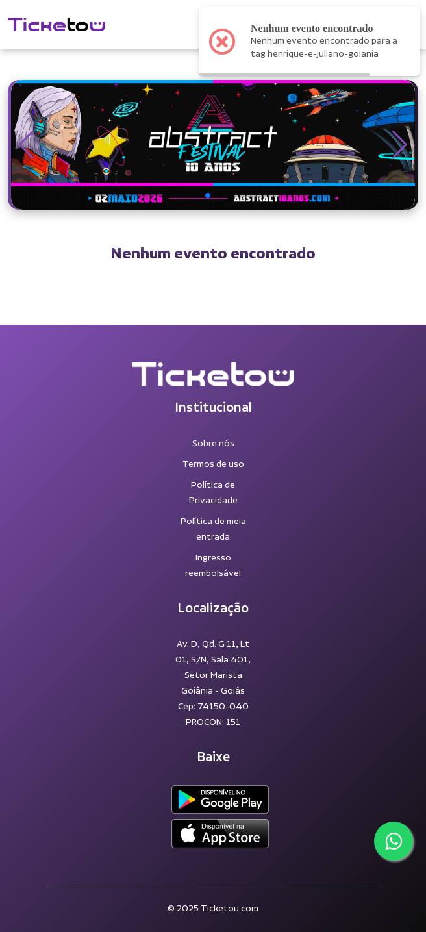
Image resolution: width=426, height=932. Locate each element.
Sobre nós (213, 443)
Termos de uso (213, 464)
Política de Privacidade (213, 493)
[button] (26, 145)
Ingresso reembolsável (213, 565)
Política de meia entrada (213, 529)
